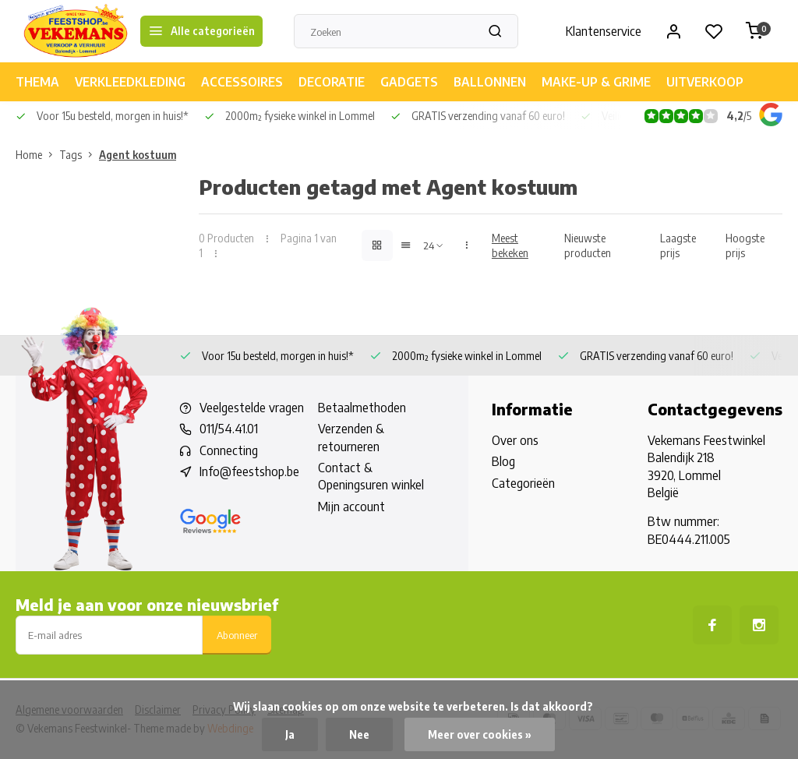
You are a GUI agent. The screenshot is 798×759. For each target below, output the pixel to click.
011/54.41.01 (229, 428)
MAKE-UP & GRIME (596, 82)
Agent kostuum (137, 154)
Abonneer (237, 634)
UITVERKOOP (704, 82)
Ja (290, 734)
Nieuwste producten (587, 245)
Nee (359, 734)
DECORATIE (331, 82)
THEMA (37, 82)
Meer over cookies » (479, 734)
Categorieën (523, 483)
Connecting (229, 450)
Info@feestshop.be (249, 471)
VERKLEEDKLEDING (130, 82)
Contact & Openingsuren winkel (371, 476)
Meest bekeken (510, 245)
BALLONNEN (490, 82)
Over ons (515, 440)
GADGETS (409, 82)
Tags (79, 154)
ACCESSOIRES (242, 82)
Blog (503, 461)
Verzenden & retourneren (351, 437)
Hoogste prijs (745, 245)
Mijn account (351, 506)
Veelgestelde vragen (252, 407)
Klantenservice (603, 31)
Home (37, 154)
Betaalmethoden (362, 407)
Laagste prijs (678, 245)
